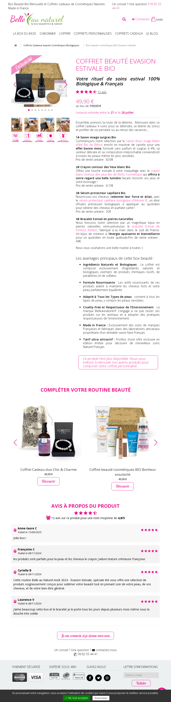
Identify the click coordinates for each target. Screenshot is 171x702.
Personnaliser (101, 698)
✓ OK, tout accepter (76, 698)
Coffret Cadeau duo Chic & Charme (48, 469)
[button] (66, 84)
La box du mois (24, 33)
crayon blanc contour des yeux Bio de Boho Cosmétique (118, 172)
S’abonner (48, 33)
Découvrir (48, 481)
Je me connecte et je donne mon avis (85, 635)
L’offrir (64, 33)
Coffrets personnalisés (93, 33)
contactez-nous (106, 650)
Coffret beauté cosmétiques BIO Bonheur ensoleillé (122, 472)
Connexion (141, 19)
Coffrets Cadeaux (129, 33)
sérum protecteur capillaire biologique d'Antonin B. (113, 200)
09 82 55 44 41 (88, 654)
